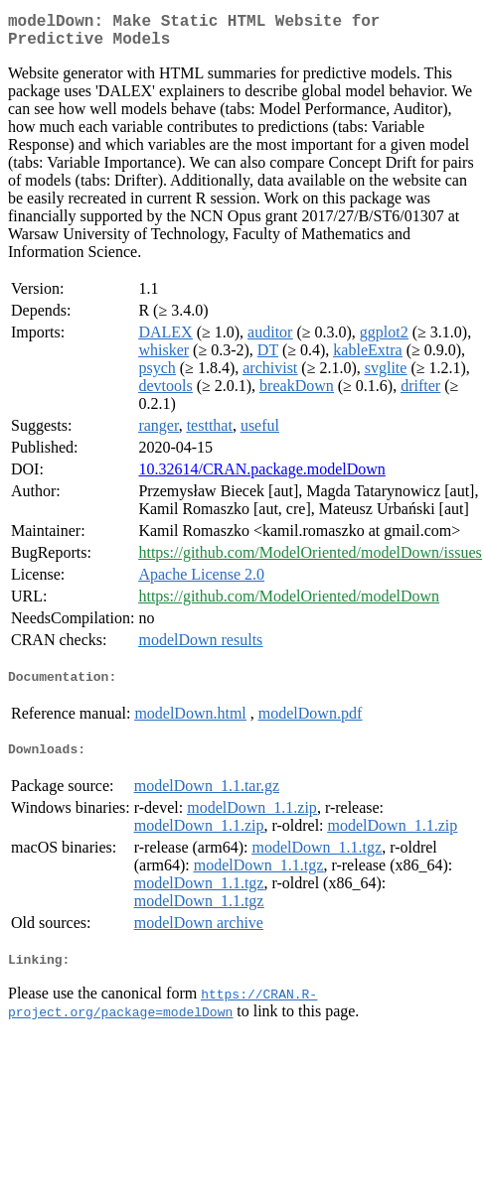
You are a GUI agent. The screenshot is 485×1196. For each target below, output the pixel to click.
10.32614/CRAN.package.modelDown (261, 476)
